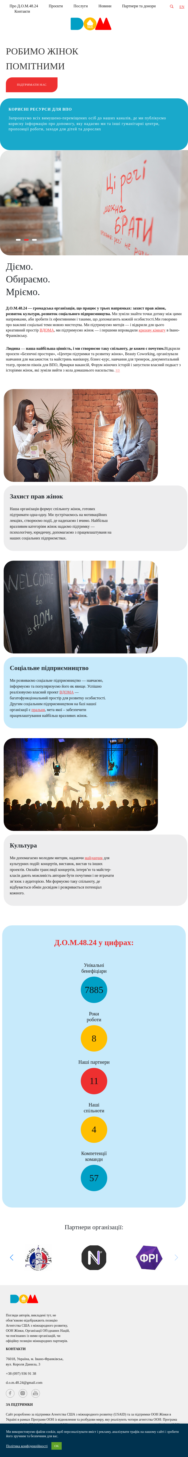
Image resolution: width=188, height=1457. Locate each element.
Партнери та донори (139, 6)
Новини (104, 6)
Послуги (80, 6)
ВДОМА (47, 330)
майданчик (94, 858)
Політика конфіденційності (27, 1446)
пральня (38, 710)
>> (118, 370)
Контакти (22, 11)
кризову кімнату (152, 330)
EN (181, 7)
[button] (18, 240)
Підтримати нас (32, 84)
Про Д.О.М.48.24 (24, 6)
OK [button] (56, 1446)
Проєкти (56, 6)
